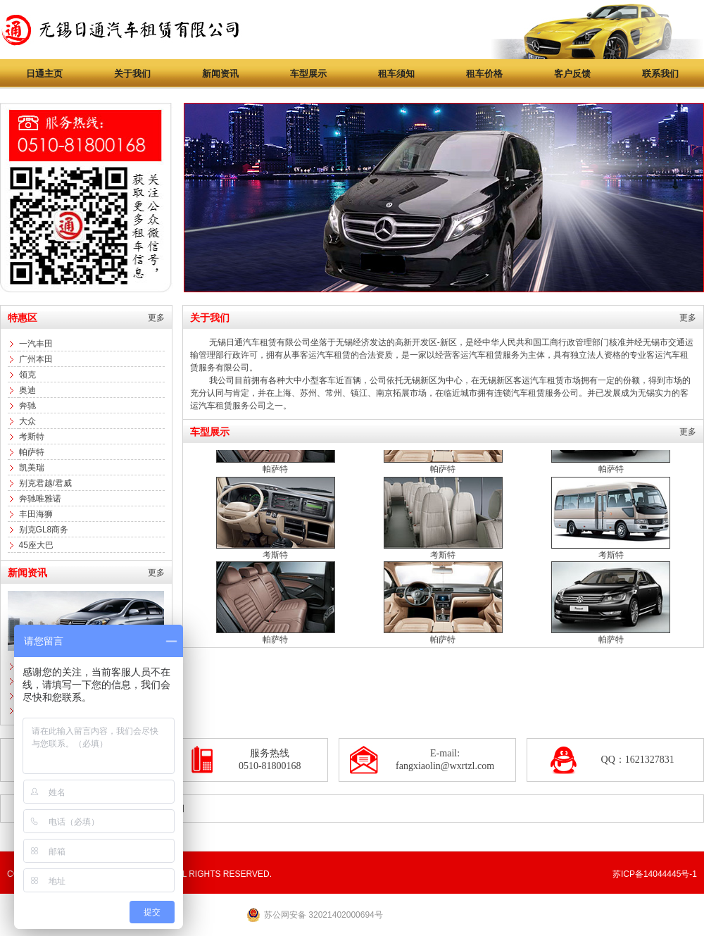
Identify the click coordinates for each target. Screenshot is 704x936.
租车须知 (396, 73)
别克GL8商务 (44, 530)
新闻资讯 (220, 73)
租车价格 (484, 73)
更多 (156, 318)
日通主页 (44, 73)
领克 (27, 375)
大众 (27, 421)
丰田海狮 (36, 514)
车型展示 (308, 73)
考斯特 (31, 437)
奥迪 (27, 390)
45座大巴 (36, 545)
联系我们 (660, 73)
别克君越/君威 (45, 483)
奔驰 (27, 406)
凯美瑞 (31, 468)
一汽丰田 (36, 344)
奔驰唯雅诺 (40, 499)
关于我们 (132, 73)
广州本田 (36, 359)
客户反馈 (572, 73)
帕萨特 (31, 452)
